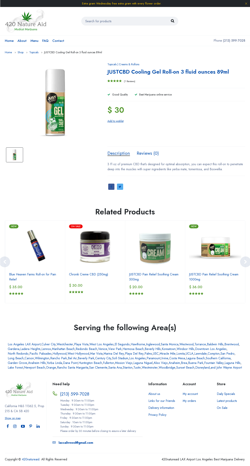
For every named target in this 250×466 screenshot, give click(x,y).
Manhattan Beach (63, 349)
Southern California (218, 358)
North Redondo (18, 354)
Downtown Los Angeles (211, 349)
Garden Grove (17, 363)
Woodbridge (167, 368)
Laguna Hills (232, 363)
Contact (58, 40)
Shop (20, 52)
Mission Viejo (123, 363)
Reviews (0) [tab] (149, 153)
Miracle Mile (168, 354)
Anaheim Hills (37, 363)
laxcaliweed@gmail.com (73, 443)
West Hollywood (78, 354)
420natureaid (30, 459)
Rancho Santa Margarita (72, 368)
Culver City (49, 344)
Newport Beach (34, 368)
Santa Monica (169, 344)
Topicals (33, 52)
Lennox (46, 349)
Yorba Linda (54, 363)
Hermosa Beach (133, 349)
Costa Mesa (177, 358)
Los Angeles (137, 358)
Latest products (227, 401)
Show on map (13, 418)
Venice (102, 349)
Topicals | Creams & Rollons (123, 64)
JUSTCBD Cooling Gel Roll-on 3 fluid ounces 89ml (173, 71)
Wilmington (42, 358)
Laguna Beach (195, 358)
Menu (34, 40)
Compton (214, 354)
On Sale (222, 408)
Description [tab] (119, 153)
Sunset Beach (185, 368)
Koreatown (169, 349)
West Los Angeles (101, 344)
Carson (29, 358)
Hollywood (60, 354)
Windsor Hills (185, 349)
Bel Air (72, 358)
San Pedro (227, 354)
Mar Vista (96, 354)
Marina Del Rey (114, 354)
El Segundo (122, 344)
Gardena (13, 349)
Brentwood (231, 344)
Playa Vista (81, 344)
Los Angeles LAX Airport (24, 344)
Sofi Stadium (120, 358)
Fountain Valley (214, 363)
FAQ (45, 40)
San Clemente (98, 368)
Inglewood (153, 344)
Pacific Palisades (40, 354)
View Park (115, 349)
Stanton (127, 368)
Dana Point (70, 363)
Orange (51, 368)
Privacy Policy (157, 415)
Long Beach (16, 358)
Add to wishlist (115, 121)
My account (190, 394)
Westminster (150, 368)
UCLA (189, 354)
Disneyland (202, 368)
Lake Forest (15, 368)
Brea (184, 363)
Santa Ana (115, 368)
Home (9, 40)
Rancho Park (58, 358)
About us (154, 394)
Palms (148, 354)
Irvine (164, 358)
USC (156, 354)
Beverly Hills (153, 349)
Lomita (180, 354)
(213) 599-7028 (75, 394)
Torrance (200, 344)
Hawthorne (138, 344)
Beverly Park (86, 358)
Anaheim (174, 363)
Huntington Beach (90, 363)
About (22, 40)
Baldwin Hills (215, 344)
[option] (55, 102)
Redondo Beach (86, 349)
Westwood (186, 344)
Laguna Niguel (143, 363)
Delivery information (161, 408)
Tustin (137, 368)
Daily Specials (226, 394)
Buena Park (195, 363)
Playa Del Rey (134, 354)
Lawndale (200, 354)
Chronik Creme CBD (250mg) (88, 275)
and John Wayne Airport (226, 368)
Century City (103, 358)
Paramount (153, 358)
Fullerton (108, 363)
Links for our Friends (161, 401)
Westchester (65, 344)
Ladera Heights (30, 349)
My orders (189, 401)
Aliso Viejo (161, 363)
